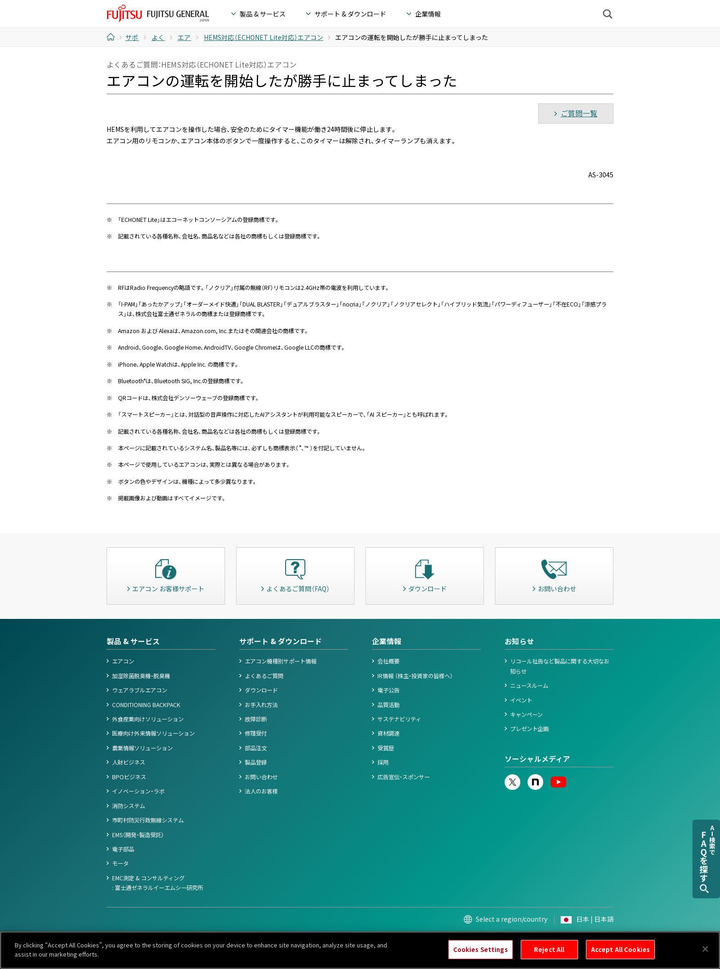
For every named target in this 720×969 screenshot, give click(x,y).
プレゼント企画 (529, 729)
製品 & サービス (133, 641)
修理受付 (256, 733)
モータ (120, 863)
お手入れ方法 (261, 705)
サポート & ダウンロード (280, 641)
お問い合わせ (261, 777)
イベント (521, 700)
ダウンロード (261, 690)
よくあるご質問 (264, 676)
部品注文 (256, 748)
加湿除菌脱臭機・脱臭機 (141, 676)
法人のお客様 (261, 791)
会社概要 (388, 661)
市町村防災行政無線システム (148, 820)
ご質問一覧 (579, 113)
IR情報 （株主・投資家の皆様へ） (415, 676)
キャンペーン (526, 714)
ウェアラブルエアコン (139, 690)
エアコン (123, 661)
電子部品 (123, 849)
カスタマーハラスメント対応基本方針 (381, 940)
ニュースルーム (529, 685)
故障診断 (256, 719)
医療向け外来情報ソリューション (153, 733)
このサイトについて (129, 940)
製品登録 (256, 762)
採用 (382, 762)
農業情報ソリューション (142, 748)
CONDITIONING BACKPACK (146, 705)
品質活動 (388, 705)
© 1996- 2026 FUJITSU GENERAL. (576, 940)
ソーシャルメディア (537, 759)
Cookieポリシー (240, 940)
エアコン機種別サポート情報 (280, 661)
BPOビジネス (129, 777)
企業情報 (386, 641)
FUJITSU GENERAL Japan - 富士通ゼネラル (158, 13)
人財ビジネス (128, 762)
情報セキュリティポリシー (298, 940)
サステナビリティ (399, 719)
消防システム (128, 806)
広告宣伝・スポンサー (403, 777)
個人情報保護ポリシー (187, 940)
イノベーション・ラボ (138, 791)
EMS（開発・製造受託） (138, 835)
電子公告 (388, 690)
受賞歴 (385, 748)
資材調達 (388, 733)
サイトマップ (448, 940)
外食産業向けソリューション (148, 719)
